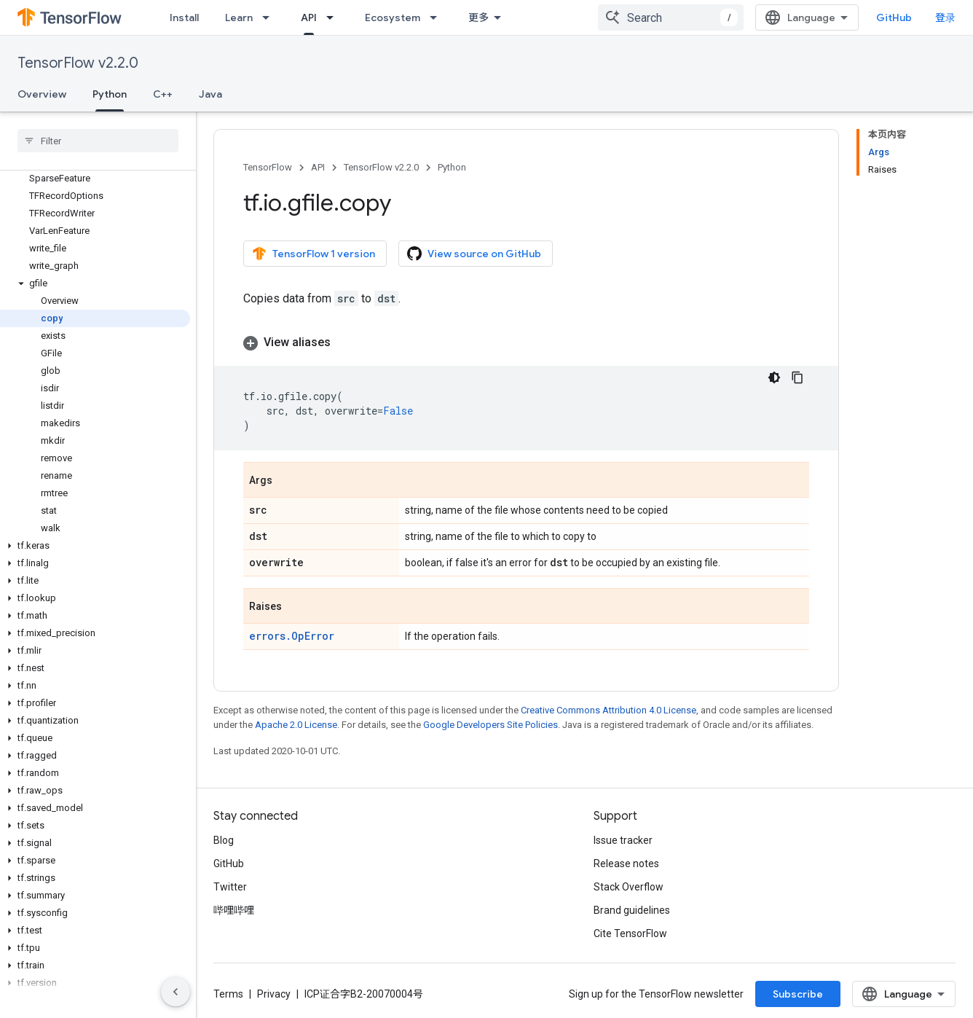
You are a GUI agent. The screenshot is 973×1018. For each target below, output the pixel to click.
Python (452, 167)
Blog (223, 840)
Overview (41, 94)
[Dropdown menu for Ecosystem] (437, 17)
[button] (95, 283)
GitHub (894, 17)
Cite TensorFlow (630, 933)
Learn (239, 17)
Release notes (626, 863)
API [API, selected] (309, 17)
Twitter (230, 887)
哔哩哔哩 (233, 910)
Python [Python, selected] (109, 94)
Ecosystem (392, 17)
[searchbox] (97, 140)
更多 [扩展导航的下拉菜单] (478, 17)
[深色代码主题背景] (774, 377)
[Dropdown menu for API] (334, 17)
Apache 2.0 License (296, 724)
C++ (163, 94)
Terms (228, 994)
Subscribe (798, 994)
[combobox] (671, 17)
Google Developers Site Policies (490, 724)
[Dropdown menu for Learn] (270, 17)
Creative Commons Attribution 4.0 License (608, 710)
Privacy (274, 994)
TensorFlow (267, 167)
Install (184, 17)
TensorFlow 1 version (313, 253)
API (318, 167)
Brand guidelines (632, 910)
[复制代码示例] (797, 377)
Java (210, 94)
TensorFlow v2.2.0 (77, 63)
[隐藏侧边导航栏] (175, 991)
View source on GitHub (474, 253)
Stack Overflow (628, 887)
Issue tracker (623, 840)
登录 (945, 17)
